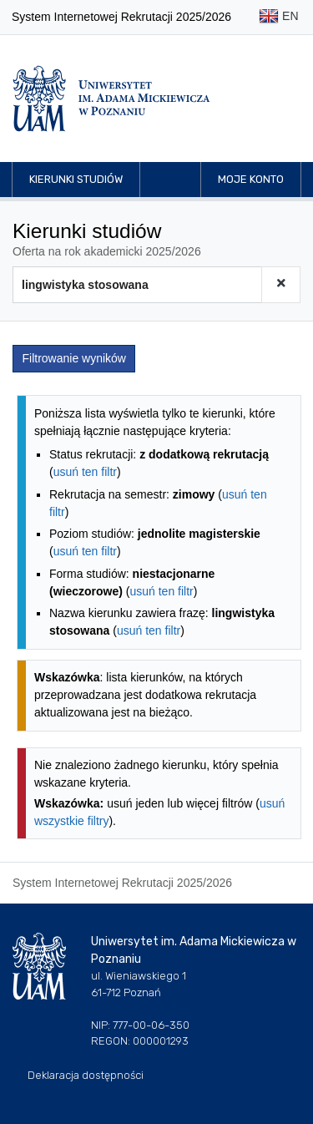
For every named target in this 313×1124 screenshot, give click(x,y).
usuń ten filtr (85, 471)
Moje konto (251, 179)
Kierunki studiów (76, 179)
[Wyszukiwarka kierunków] (137, 284)
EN (278, 17)
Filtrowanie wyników (74, 358)
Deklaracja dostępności (86, 1075)
